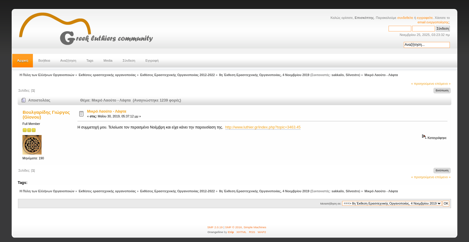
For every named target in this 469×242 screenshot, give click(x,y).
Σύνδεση (129, 60)
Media (107, 60)
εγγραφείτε (425, 17)
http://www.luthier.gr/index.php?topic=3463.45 (263, 127)
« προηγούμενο (422, 83)
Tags (89, 60)
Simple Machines (254, 227)
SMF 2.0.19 (215, 227)
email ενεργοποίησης (433, 22)
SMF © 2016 (233, 227)
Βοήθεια (44, 60)
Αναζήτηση (68, 60)
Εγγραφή (152, 60)
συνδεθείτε (405, 17)
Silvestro (352, 75)
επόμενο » (443, 83)
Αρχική (22, 60)
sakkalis (337, 75)
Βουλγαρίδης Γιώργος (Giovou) (46, 115)
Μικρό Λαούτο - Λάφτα (106, 111)
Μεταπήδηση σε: (330, 203)
